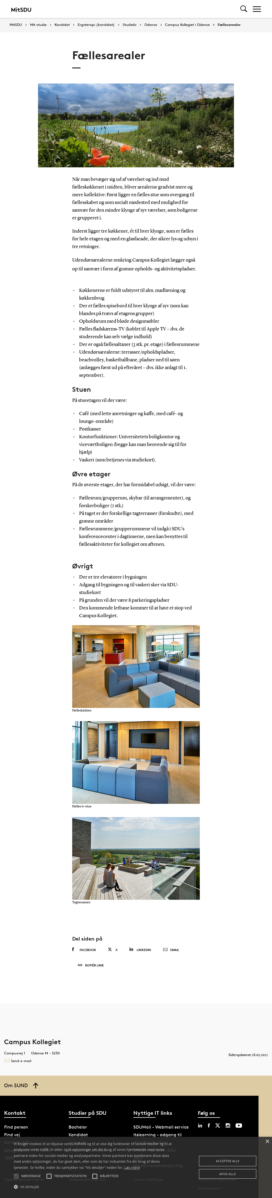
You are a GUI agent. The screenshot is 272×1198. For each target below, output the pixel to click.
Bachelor (78, 1127)
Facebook (84, 949)
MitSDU (16, 24)
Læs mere (132, 1167)
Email (171, 950)
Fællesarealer (229, 25)
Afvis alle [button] (227, 1174)
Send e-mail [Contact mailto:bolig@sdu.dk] (17, 1061)
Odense (150, 25)
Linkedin (140, 949)
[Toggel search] (243, 9)
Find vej (12, 1134)
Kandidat (62, 25)
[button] (93, 1187)
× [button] (267, 1142)
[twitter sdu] (217, 1125)
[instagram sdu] (228, 1125)
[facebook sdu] (209, 1125)
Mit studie (38, 25)
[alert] (136, 1167)
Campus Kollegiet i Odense (187, 25)
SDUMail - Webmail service (161, 1127)
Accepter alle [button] (227, 1161)
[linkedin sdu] (200, 1125)
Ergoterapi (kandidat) (96, 25)
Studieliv (129, 25)
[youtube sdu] (239, 1125)
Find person (16, 1127)
